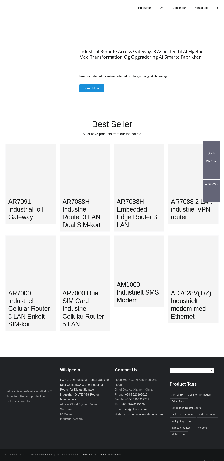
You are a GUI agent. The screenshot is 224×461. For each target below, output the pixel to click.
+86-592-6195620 (133, 404)
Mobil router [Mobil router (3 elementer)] (179, 434)
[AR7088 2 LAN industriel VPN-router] (193, 169)
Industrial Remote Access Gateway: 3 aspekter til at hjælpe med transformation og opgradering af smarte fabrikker (141, 54)
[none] (192, 370)
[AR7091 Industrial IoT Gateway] (31, 169)
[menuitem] (192, 370)
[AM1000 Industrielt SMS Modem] (139, 256)
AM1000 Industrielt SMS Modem (138, 292)
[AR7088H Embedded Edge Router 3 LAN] (139, 169)
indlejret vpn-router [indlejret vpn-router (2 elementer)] (183, 421)
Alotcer (48, 454)
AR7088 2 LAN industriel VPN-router (192, 209)
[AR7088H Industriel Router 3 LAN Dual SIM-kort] (85, 169)
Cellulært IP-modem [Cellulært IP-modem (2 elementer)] (199, 394)
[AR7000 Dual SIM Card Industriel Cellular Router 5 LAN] (85, 261)
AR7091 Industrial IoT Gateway (26, 209)
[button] (218, 7)
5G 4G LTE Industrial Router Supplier (84, 379)
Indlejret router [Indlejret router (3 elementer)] (207, 414)
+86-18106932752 (137, 399)
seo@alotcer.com (135, 409)
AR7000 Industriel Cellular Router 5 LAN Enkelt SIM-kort (29, 309)
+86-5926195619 (136, 394)
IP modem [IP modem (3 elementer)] (201, 427)
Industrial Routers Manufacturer (143, 414)
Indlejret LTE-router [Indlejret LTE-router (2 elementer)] (183, 414)
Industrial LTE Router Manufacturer (102, 454)
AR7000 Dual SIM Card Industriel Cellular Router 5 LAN (83, 309)
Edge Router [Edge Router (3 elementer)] (179, 401)
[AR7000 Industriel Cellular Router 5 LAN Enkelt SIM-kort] (31, 261)
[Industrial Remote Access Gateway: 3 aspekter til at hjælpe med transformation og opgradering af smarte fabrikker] (34, 57)
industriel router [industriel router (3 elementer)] (181, 427)
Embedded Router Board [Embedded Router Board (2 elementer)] (186, 407)
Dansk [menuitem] (179, 370)
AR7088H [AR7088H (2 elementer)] (177, 394)
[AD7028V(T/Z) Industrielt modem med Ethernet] (193, 261)
